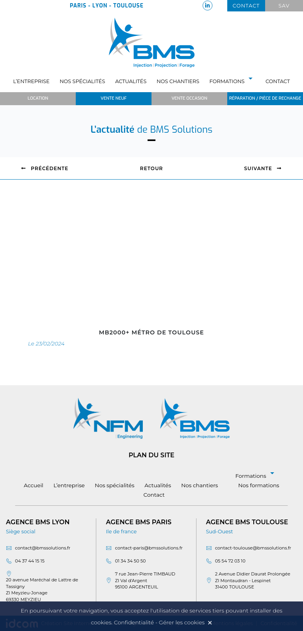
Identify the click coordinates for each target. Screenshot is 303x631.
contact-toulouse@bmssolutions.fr (253, 548)
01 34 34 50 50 (130, 561)
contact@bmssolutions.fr (42, 548)
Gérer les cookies (182, 622)
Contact (246, 6)
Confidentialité (134, 622)
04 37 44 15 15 (30, 561)
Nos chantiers (178, 81)
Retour (151, 168)
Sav (284, 6)
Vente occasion (189, 98)
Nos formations (258, 485)
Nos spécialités (82, 81)
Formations (232, 81)
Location (38, 98)
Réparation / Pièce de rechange (265, 98)
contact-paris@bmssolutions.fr (149, 548)
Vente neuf (114, 98)
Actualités (130, 81)
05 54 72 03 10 (230, 561)
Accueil (33, 485)
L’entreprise (31, 81)
